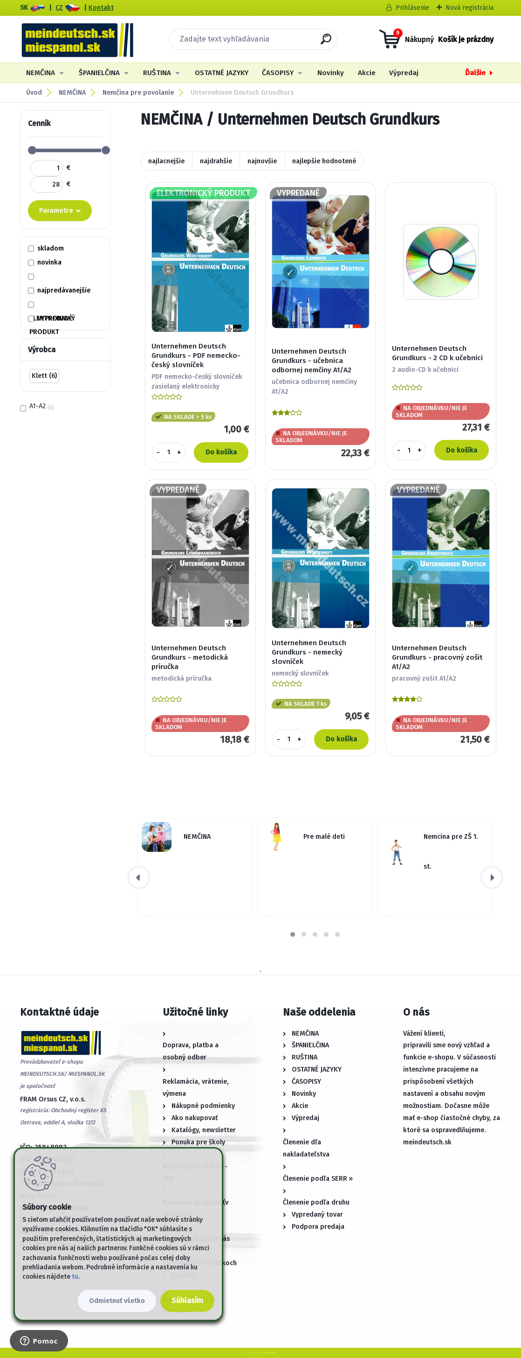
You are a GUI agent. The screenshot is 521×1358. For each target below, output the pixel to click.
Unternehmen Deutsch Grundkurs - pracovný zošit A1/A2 (437, 657)
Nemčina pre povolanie (138, 93)
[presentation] (139, 877)
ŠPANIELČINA (99, 73)
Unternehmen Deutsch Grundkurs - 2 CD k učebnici (437, 353)
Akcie (367, 73)
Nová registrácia (470, 8)
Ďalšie (475, 73)
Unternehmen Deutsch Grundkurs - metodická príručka (189, 657)
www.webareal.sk (269, 1352)
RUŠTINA (157, 73)
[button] (292, 934)
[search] (326, 43)
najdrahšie (216, 161)
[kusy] (168, 452)
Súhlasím (187, 1300)
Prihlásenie (412, 8)
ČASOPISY (278, 73)
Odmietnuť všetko (117, 1301)
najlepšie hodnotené (324, 161)
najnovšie (262, 161)
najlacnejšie (166, 161)
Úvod (34, 93)
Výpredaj (403, 73)
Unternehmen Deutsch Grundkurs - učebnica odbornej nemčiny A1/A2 (311, 360)
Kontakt (101, 8)
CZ (59, 8)
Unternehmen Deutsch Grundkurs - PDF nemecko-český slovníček (195, 355)
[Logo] (77, 39)
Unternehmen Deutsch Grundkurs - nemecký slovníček (309, 652)
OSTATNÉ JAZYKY (221, 73)
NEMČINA (40, 73)
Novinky (330, 73)
